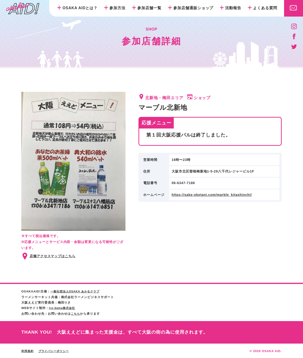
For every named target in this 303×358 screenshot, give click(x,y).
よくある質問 (265, 8)
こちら (76, 313)
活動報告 (233, 8)
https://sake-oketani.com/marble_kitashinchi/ (212, 195)
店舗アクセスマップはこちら (53, 256)
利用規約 (28, 350)
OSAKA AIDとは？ (80, 8)
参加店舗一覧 (149, 8)
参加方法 (117, 8)
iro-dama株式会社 (63, 307)
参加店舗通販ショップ (193, 8)
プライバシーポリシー (55, 350)
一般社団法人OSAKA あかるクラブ (76, 291)
